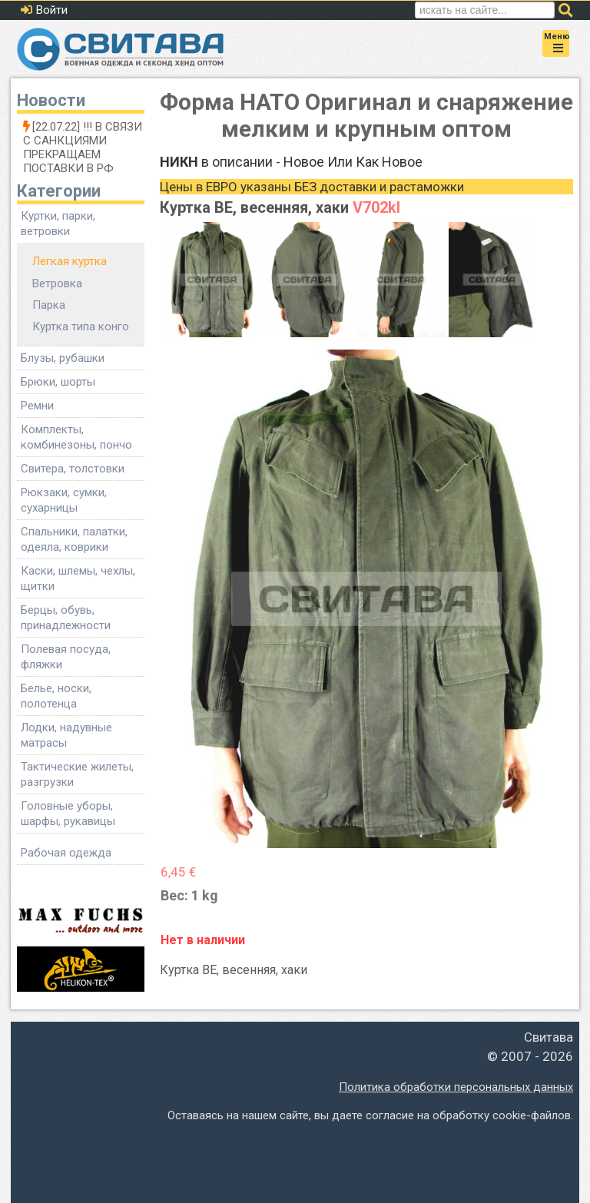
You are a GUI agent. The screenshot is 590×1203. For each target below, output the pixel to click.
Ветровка (57, 283)
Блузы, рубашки (62, 358)
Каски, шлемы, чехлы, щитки (78, 578)
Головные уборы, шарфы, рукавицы (68, 813)
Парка (48, 305)
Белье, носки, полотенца (56, 696)
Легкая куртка (69, 261)
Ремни (37, 406)
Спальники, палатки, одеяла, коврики (74, 539)
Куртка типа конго (80, 326)
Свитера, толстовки (72, 469)
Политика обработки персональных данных (456, 1087)
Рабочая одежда (66, 853)
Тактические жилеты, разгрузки (77, 774)
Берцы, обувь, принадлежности (66, 617)
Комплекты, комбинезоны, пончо (76, 437)
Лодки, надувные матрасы (66, 735)
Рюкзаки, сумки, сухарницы (64, 500)
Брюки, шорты (58, 382)
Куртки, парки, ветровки (58, 223)
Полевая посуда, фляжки (66, 656)
